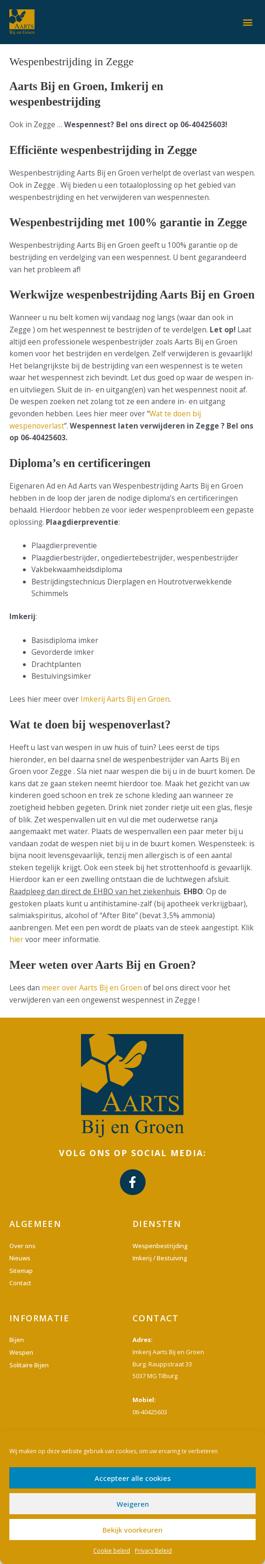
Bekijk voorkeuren (132, 1529)
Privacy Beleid (153, 1551)
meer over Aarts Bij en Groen (92, 987)
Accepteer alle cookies (133, 1478)
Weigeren (133, 1504)
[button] (248, 22)
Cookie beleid (111, 1551)
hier (16, 939)
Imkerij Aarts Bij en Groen (125, 699)
